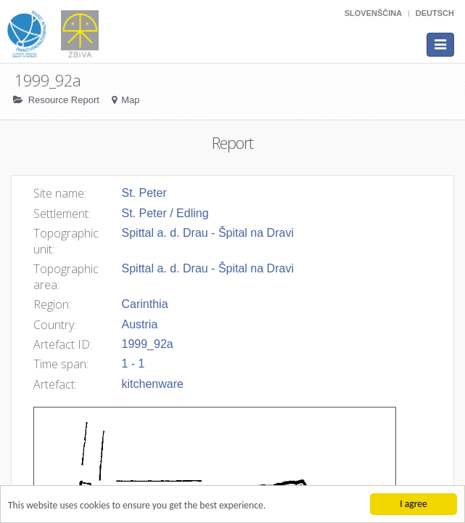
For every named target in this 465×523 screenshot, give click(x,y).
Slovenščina (373, 13)
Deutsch (435, 13)
